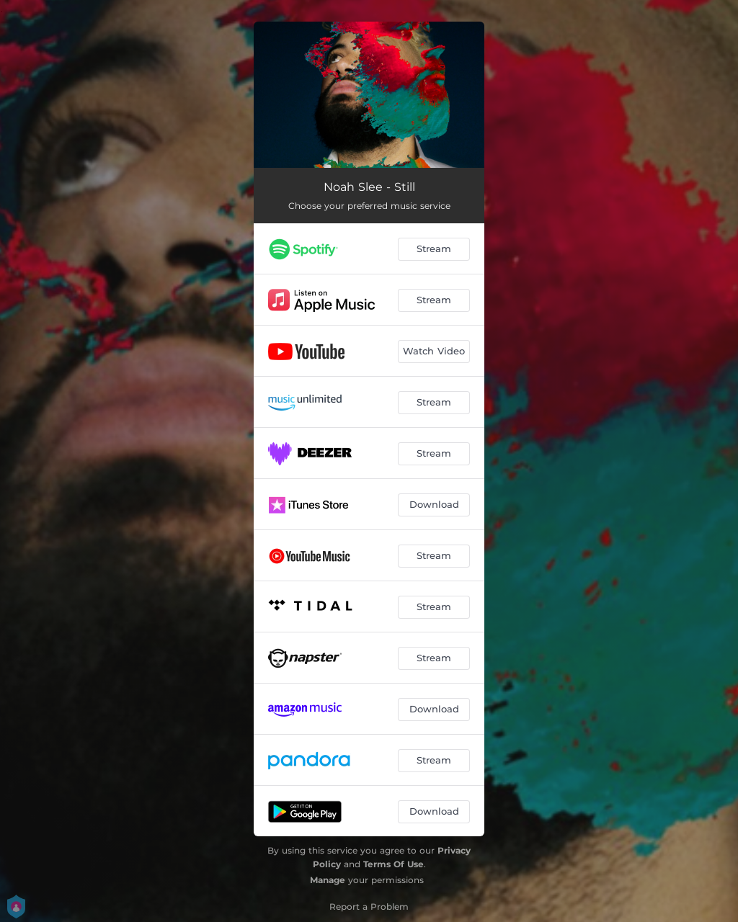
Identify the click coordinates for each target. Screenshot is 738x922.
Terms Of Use (393, 864)
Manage (327, 879)
